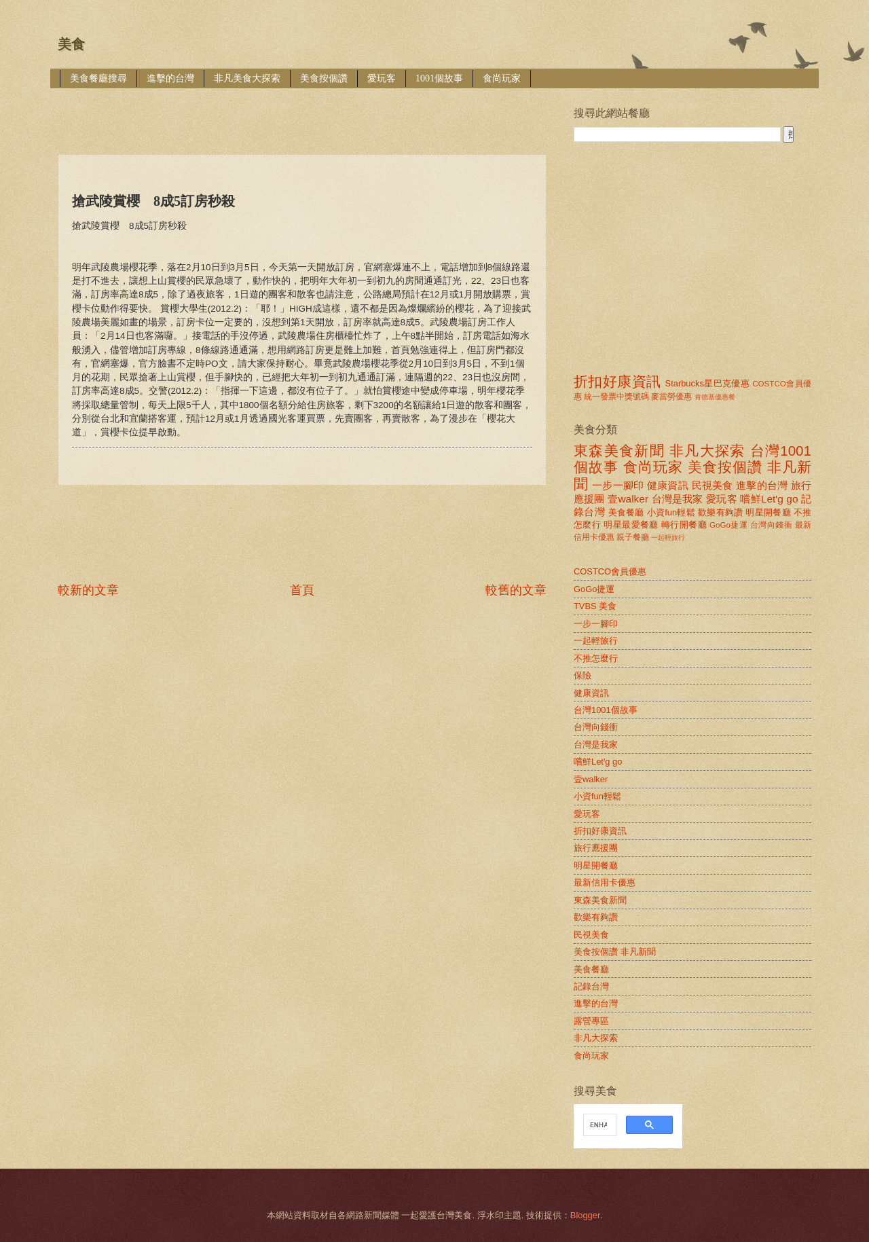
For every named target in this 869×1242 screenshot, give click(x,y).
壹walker (628, 499)
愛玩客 (381, 78)
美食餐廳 (626, 512)
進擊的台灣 (170, 78)
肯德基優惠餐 (715, 397)
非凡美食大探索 (247, 78)
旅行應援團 (596, 848)
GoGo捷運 (728, 525)
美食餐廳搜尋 (98, 78)
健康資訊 (667, 485)
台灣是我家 (677, 499)
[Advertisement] (305, 112)
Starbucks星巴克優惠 (707, 383)
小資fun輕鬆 (671, 512)
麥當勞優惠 (671, 396)
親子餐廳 (632, 537)
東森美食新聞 (619, 450)
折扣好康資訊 (617, 381)
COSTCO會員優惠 (610, 571)
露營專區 (591, 1021)
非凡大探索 (707, 450)
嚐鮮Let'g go (769, 499)
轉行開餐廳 (684, 524)
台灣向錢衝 (771, 525)
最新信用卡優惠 (604, 882)
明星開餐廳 (768, 512)
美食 (71, 44)
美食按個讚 (324, 78)
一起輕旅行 (668, 537)
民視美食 (712, 485)
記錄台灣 (591, 986)
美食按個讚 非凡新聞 (615, 952)
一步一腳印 (618, 485)
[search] (598, 1125)
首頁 (302, 590)
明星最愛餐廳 (631, 524)
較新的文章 (88, 590)
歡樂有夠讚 (720, 512)
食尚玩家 (502, 78)
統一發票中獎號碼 (616, 396)
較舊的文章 (516, 590)
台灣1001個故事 (605, 710)
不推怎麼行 (596, 658)
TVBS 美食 (595, 606)
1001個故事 (439, 78)
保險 (582, 675)
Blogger (585, 1215)
